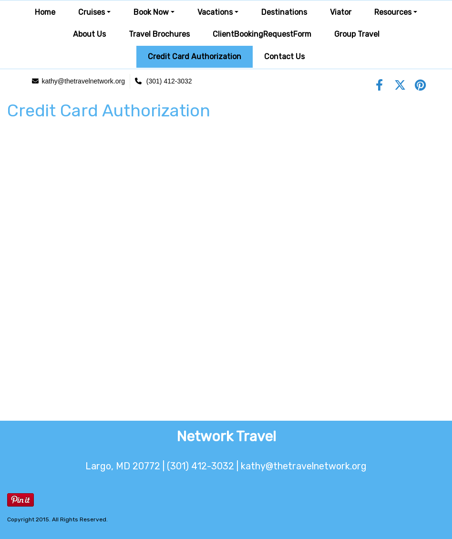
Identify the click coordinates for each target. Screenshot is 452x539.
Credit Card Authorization (194, 56)
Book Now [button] (151, 12)
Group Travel (357, 34)
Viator (340, 12)
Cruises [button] (91, 12)
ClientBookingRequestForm (262, 34)
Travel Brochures (159, 34)
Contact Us (284, 56)
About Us (89, 34)
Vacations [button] (215, 12)
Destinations (284, 12)
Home (45, 12)
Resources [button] (392, 12)
